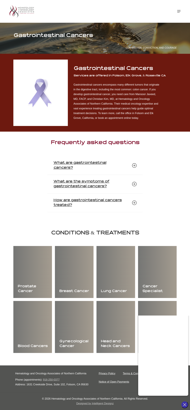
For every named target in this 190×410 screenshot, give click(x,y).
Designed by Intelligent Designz (95, 403)
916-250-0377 (51, 379)
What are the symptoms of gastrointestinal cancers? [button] (95, 184)
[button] (178, 11)
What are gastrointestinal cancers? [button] (95, 165)
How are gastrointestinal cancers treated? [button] (95, 203)
